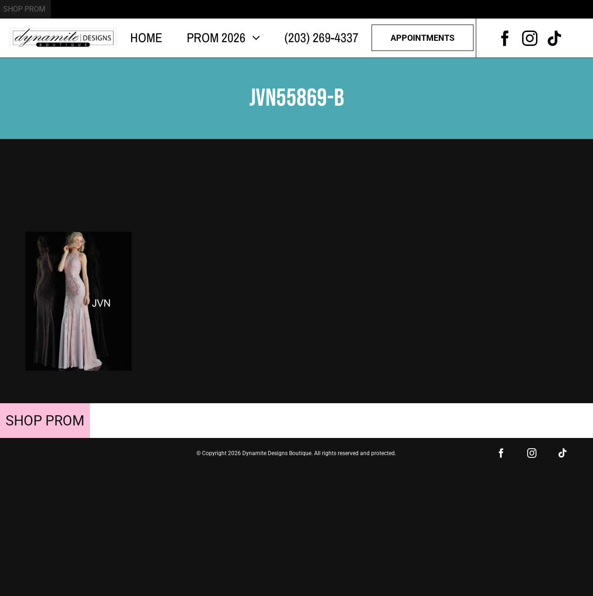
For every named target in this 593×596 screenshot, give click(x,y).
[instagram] (529, 38)
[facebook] (505, 38)
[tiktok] (554, 38)
